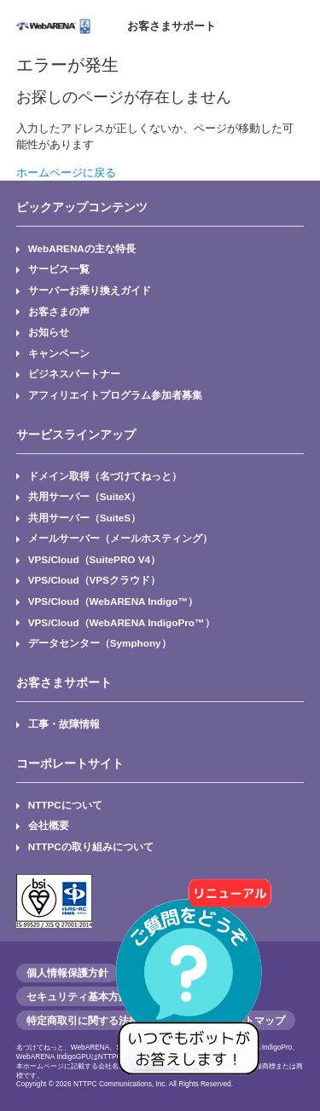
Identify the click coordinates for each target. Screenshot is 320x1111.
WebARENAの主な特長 (82, 248)
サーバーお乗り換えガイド (89, 290)
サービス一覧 (59, 268)
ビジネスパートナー (74, 373)
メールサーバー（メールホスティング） (120, 538)
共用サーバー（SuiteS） (84, 517)
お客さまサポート (171, 26)
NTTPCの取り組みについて (91, 846)
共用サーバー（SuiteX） (84, 496)
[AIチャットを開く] (194, 986)
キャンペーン (59, 353)
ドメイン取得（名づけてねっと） (105, 475)
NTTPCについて (65, 804)
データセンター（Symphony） (100, 642)
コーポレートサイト (70, 763)
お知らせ (48, 331)
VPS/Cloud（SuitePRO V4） (94, 559)
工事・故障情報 (64, 723)
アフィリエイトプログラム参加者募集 (115, 394)
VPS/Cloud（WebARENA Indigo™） (113, 601)
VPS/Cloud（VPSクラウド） (94, 579)
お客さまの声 (59, 311)
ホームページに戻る (66, 172)
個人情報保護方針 (67, 973)
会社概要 (48, 825)
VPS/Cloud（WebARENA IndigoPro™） (121, 622)
